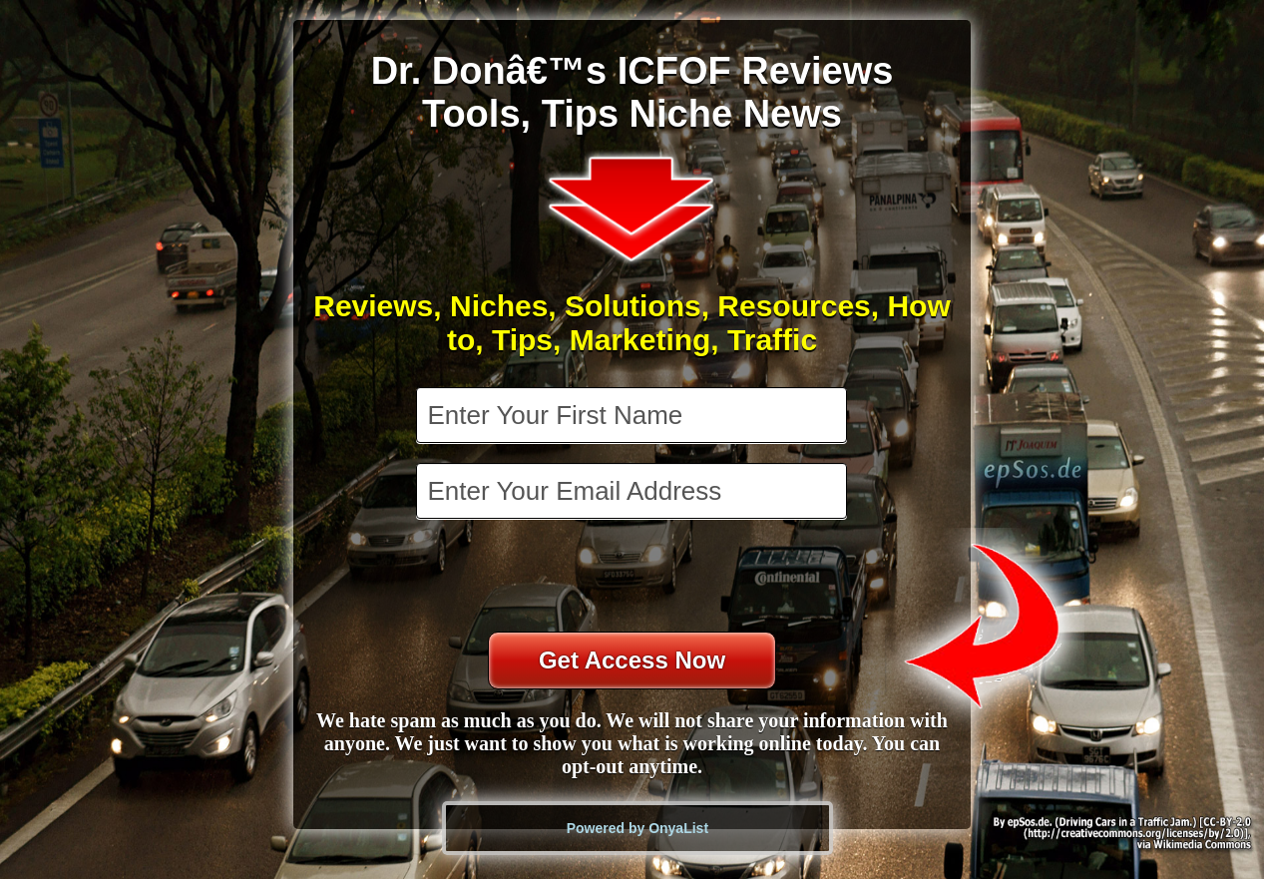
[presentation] (633, 578)
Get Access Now (632, 660)
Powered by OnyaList (637, 828)
